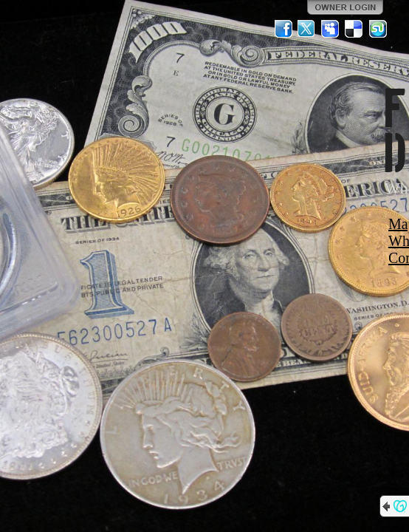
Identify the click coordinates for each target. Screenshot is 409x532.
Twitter (307, 28)
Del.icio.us (354, 28)
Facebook (283, 28)
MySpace (330, 28)
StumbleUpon (378, 28)
